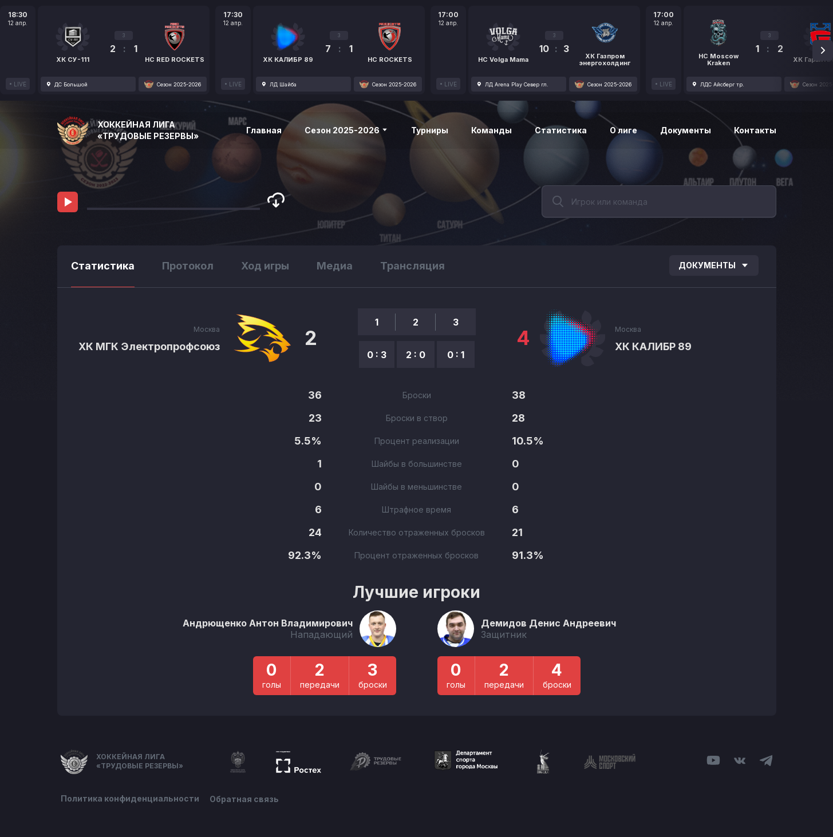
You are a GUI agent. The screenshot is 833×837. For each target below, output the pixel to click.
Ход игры (265, 266)
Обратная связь (245, 798)
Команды (491, 130)
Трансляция (412, 266)
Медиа (335, 266)
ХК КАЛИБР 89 (653, 346)
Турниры (429, 130)
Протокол (188, 266)
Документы (685, 130)
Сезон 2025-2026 (346, 130)
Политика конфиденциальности (130, 798)
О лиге (623, 130)
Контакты (755, 130)
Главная (264, 130)
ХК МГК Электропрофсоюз (149, 346)
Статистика (561, 130)
